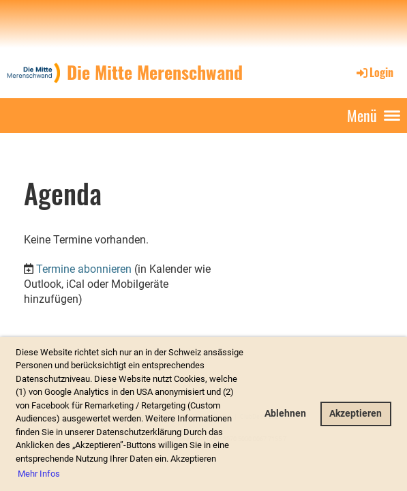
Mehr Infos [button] (39, 473)
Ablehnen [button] (285, 413)
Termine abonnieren (84, 269)
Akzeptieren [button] (355, 413)
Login (374, 72)
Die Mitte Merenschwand (155, 72)
